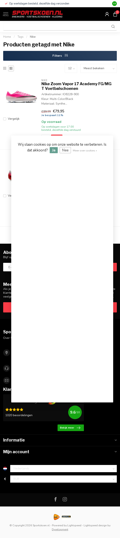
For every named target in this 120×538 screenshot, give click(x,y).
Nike (33, 37)
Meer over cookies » (85, 150)
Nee (65, 150)
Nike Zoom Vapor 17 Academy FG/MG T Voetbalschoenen (76, 86)
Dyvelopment (60, 529)
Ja (53, 150)
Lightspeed (74, 525)
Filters (60, 56)
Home (7, 37)
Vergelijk (14, 118)
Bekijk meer (70, 428)
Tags (20, 37)
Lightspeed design (95, 525)
